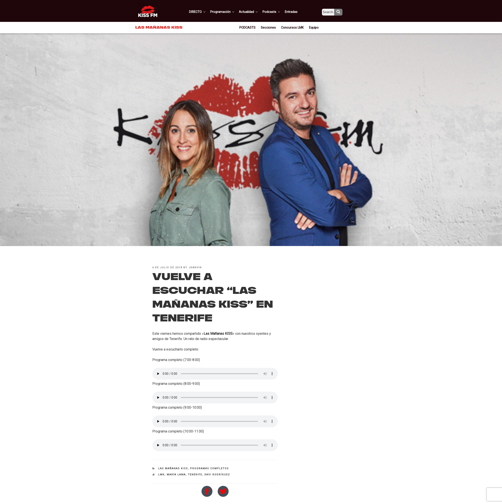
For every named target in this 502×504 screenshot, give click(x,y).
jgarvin (195, 267)
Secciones (269, 27)
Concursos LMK (292, 27)
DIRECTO (204, 11)
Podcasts (275, 11)
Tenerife (195, 474)
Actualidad (253, 11)
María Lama (176, 474)
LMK (161, 474)
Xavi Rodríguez (217, 474)
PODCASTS (249, 27)
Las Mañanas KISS (173, 468)
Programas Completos (209, 468)
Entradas (294, 11)
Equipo (312, 27)
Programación (228, 11)
